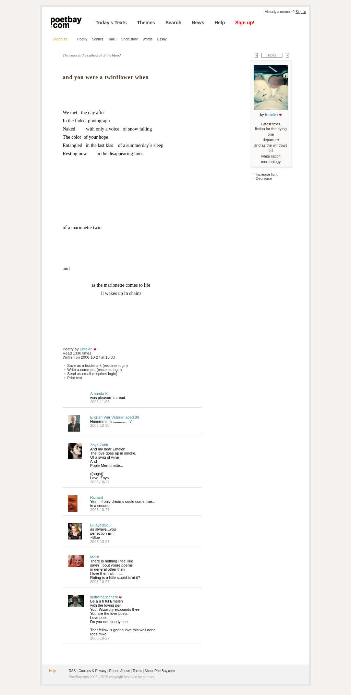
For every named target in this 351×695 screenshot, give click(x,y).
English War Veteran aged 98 (114, 417)
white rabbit (270, 156)
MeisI (94, 557)
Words (148, 39)
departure (271, 140)
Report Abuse (119, 671)
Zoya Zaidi (99, 445)
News (198, 22)
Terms (137, 671)
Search (174, 22)
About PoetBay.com (160, 671)
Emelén (86, 349)
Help (220, 22)
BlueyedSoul (100, 525)
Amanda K (99, 394)
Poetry (82, 39)
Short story (129, 39)
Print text (74, 378)
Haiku (112, 39)
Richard (96, 497)
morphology (270, 162)
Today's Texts (111, 22)
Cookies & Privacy (92, 671)
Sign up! (244, 22)
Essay (162, 39)
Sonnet (97, 39)
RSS (72, 671)
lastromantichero (104, 597)
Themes (146, 22)
